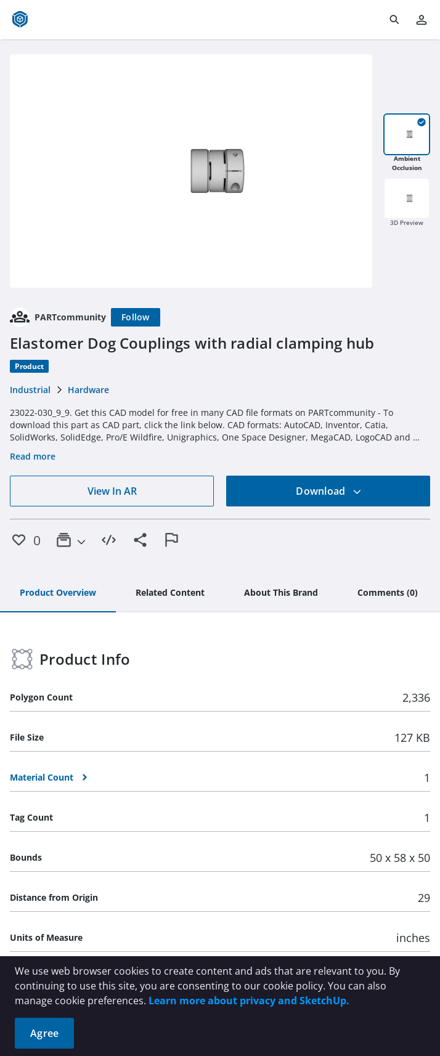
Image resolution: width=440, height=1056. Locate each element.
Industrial (30, 390)
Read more (32, 456)
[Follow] (135, 317)
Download (328, 491)
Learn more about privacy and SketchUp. (249, 1000)
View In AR (112, 491)
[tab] (58, 593)
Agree (44, 1033)
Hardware (88, 390)
